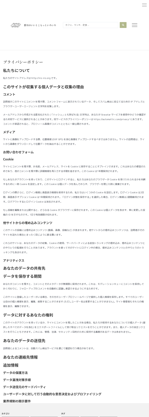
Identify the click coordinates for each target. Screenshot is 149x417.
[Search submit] (123, 25)
